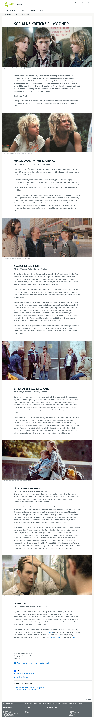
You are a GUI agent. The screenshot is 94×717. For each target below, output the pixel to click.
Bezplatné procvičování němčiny (10, 713)
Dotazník (70, 710)
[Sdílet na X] (18, 671)
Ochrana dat (34, 703)
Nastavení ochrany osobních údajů (46, 703)
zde (73, 637)
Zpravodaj (80, 703)
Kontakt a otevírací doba (74, 712)
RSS (66, 703)
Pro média (71, 715)
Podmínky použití (60, 703)
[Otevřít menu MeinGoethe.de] (81, 2)
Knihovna (27, 712)
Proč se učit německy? (8, 715)
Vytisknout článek (22, 677)
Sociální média (72, 703)
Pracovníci (71, 713)
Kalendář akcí (52, 708)
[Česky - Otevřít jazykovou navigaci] (87, 2)
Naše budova (72, 714)
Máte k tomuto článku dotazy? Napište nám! (32, 663)
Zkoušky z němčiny (7, 711)
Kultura (21, 10)
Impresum (27, 703)
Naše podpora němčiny (8, 714)
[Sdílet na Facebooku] (15, 671)
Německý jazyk (10, 10)
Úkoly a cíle (71, 711)
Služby (26, 711)
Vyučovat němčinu (7, 712)
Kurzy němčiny (6, 710)
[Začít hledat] (76, 2)
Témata (26, 710)
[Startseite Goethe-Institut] (9, 4)
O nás (41, 10)
